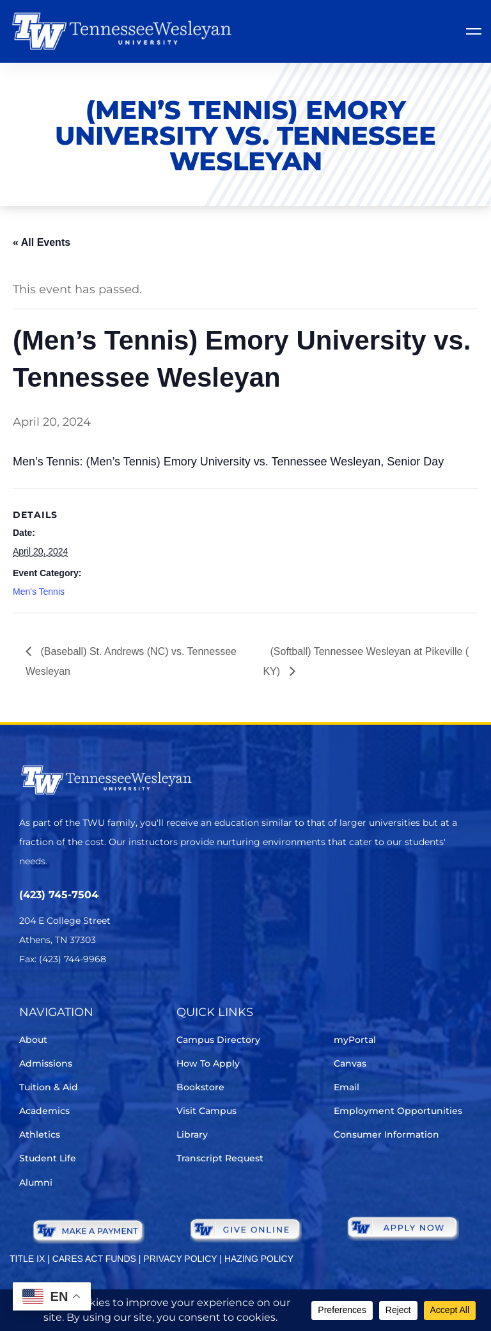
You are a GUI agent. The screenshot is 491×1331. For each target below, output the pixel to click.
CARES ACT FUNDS (94, 1259)
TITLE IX (27, 1259)
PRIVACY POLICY (180, 1259)
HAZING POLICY (258, 1259)
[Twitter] (27, 997)
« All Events (41, 242)
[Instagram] (98, 997)
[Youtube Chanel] (134, 997)
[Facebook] (63, 997)
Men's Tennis (39, 591)
